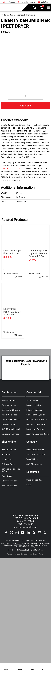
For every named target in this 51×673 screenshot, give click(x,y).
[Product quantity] (25, 96)
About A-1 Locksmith (35, 454)
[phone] (45, 532)
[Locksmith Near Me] (7, 668)
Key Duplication (9, 424)
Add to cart (25, 105)
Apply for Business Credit (37, 434)
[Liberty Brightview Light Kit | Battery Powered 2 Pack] (38, 236)
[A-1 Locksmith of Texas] (10, 6)
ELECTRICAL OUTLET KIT (12, 168)
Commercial (33, 392)
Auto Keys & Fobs (9, 415)
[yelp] (33, 532)
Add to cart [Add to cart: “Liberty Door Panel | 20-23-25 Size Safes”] (10, 332)
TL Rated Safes (8, 464)
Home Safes (7, 459)
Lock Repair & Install (11, 419)
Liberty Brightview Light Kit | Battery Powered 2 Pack (38, 253)
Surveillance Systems (35, 415)
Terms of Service (13, 554)
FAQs (28, 485)
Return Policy (38, 554)
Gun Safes (6, 454)
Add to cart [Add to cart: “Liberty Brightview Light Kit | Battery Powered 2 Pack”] (36, 274)
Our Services (9, 392)
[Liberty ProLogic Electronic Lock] (13, 236)
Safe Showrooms (34, 464)
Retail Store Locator (35, 450)
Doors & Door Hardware (36, 419)
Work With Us (32, 459)
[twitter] (11, 532)
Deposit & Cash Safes (36, 424)
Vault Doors (7, 476)
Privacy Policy (26, 554)
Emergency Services (10, 434)
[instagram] (17, 532)
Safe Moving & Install (11, 429)
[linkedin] (28, 532)
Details (19, 277)
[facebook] (6, 532)
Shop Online (9, 441)
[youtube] (22, 532)
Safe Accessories (16, 15)
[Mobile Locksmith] (19, 668)
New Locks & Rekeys (11, 410)
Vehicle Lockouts (9, 400)
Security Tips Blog (34, 480)
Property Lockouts (10, 405)
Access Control (32, 400)
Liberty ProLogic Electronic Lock (12, 252)
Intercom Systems (34, 410)
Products (4, 15)
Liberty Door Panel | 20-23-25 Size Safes (12, 312)
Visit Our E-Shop (9, 450)
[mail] (39, 532)
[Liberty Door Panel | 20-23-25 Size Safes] (13, 294)
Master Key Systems (35, 429)
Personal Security (9, 486)
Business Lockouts (34, 405)
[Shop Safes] (31, 668)
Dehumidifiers (29, 15)
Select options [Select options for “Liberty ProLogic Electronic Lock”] (12, 274)
